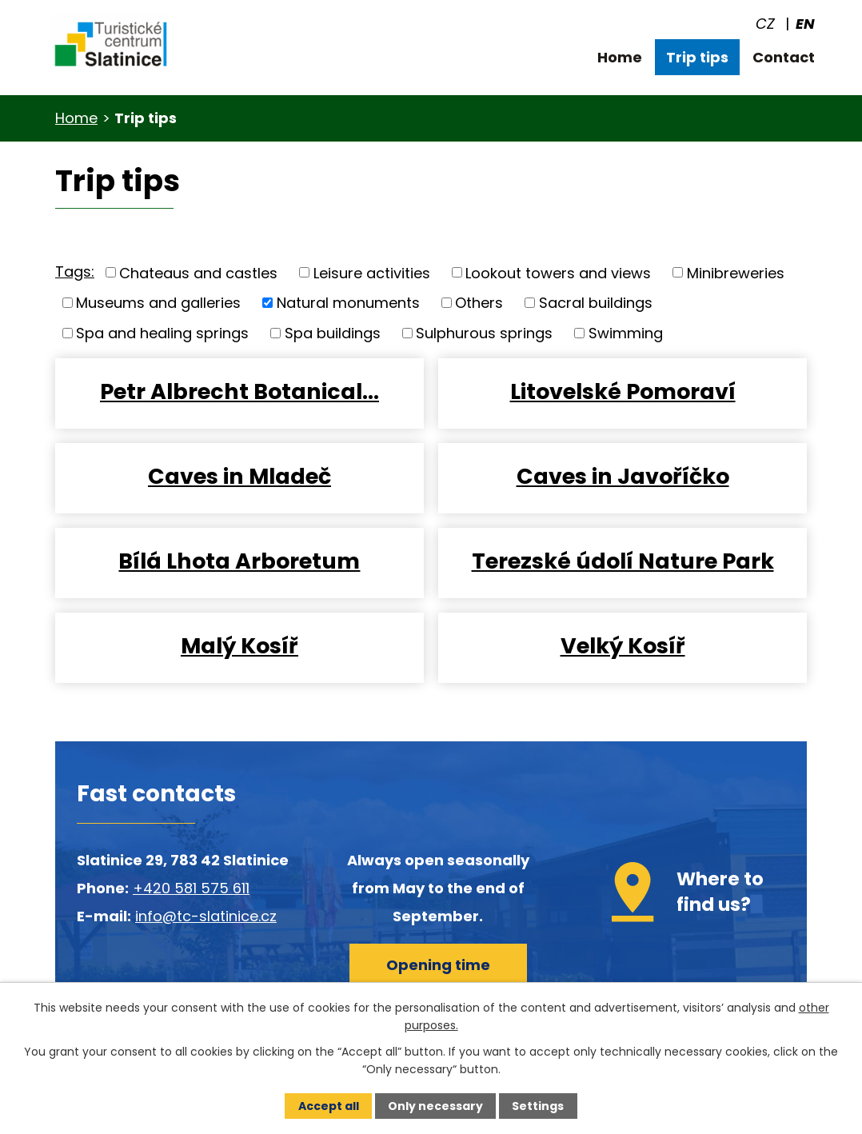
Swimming (626, 333)
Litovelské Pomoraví (623, 391)
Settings (538, 1106)
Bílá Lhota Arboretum (239, 560)
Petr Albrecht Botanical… (239, 391)
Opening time (438, 965)
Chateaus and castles (198, 272)
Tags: (74, 272)
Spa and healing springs (162, 333)
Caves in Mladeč (239, 475)
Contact (783, 57)
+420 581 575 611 (191, 888)
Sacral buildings (595, 303)
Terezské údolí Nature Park (623, 560)
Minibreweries (735, 272)
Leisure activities (371, 272)
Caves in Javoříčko (623, 475)
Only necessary (435, 1106)
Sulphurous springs (484, 333)
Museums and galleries (158, 303)
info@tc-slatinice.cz (206, 916)
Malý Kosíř (239, 645)
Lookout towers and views (558, 272)
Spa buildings (333, 333)
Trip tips (697, 57)
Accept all (328, 1106)
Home (619, 57)
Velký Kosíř (623, 645)
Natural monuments (348, 303)
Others (479, 303)
